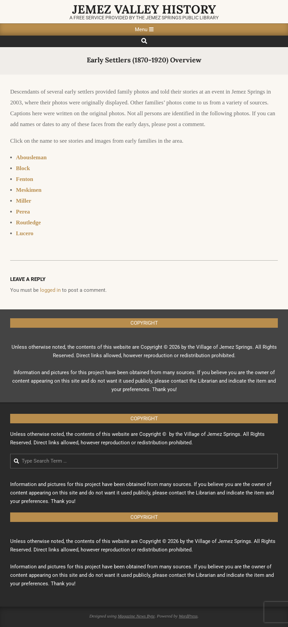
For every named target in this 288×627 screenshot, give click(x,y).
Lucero (25, 233)
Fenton (24, 179)
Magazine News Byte (136, 616)
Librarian (208, 381)
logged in (50, 290)
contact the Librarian (192, 493)
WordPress (188, 616)
